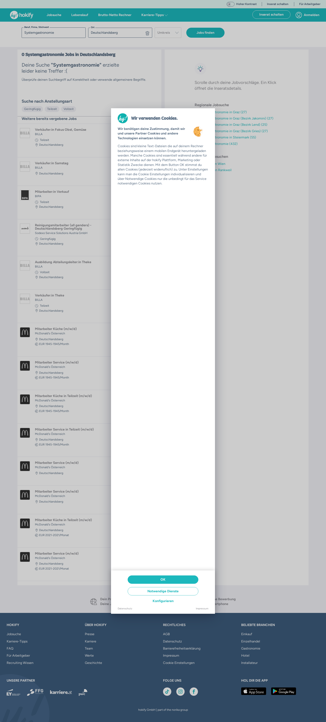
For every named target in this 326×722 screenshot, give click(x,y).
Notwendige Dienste (163, 591)
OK (163, 579)
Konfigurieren (163, 601)
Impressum (202, 608)
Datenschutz (125, 608)
